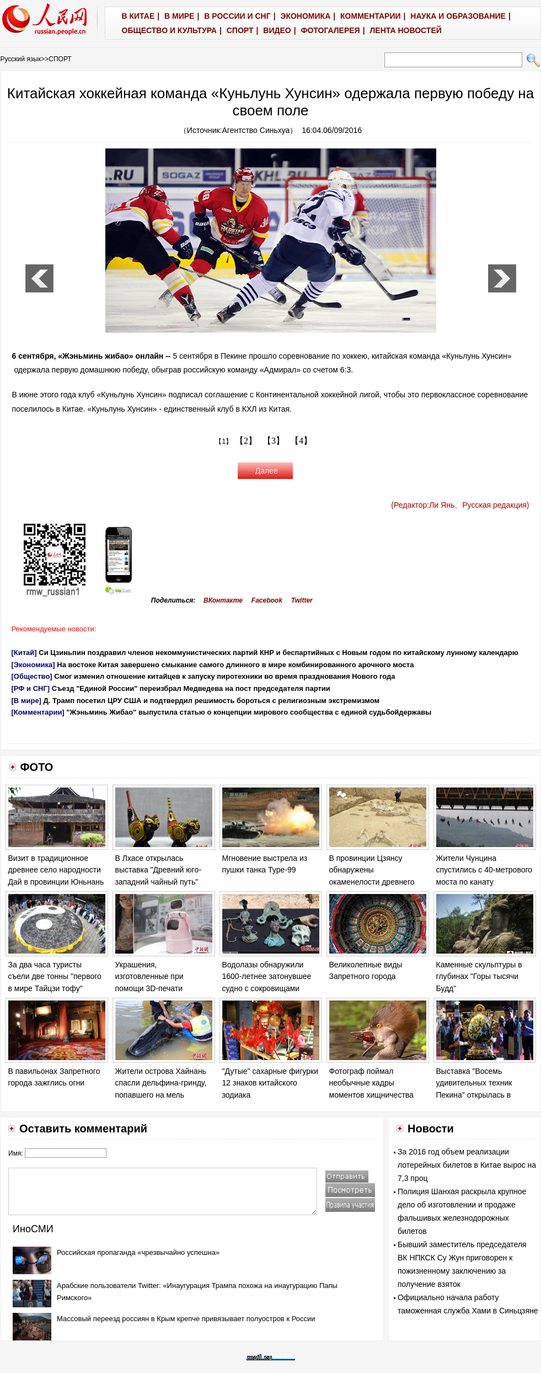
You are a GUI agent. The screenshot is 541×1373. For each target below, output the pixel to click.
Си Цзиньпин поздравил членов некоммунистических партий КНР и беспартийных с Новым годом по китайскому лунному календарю (278, 652)
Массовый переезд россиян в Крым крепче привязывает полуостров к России (186, 1319)
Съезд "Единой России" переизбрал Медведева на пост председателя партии (191, 688)
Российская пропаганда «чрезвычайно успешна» (138, 1252)
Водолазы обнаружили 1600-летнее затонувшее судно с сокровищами (267, 976)
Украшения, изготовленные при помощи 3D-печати (149, 976)
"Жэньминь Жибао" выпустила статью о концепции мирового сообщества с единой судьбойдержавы (248, 712)
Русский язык (21, 59)
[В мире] (26, 700)
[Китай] (24, 652)
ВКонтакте (223, 600)
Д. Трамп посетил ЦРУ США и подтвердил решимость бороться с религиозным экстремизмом (212, 700)
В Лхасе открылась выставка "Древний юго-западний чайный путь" (158, 870)
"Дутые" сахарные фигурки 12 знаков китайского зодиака (270, 1083)
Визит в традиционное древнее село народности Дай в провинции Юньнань (56, 870)
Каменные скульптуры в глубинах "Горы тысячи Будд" (479, 976)
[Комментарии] (38, 712)
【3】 (274, 440)
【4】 (301, 440)
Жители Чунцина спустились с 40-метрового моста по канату (484, 870)
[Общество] (32, 676)
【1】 (223, 441)
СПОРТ (60, 59)
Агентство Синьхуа (256, 130)
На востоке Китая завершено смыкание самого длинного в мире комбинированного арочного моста (235, 665)
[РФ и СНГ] (31, 688)
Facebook (266, 600)
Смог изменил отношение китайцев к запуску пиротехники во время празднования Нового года (224, 676)
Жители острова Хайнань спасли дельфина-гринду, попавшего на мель (161, 1083)
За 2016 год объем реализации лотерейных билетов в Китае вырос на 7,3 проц (467, 1165)
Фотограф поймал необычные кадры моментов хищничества (371, 1083)
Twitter (302, 600)
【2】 (246, 440)
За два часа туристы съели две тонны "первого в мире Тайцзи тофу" (54, 976)
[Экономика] (33, 665)
